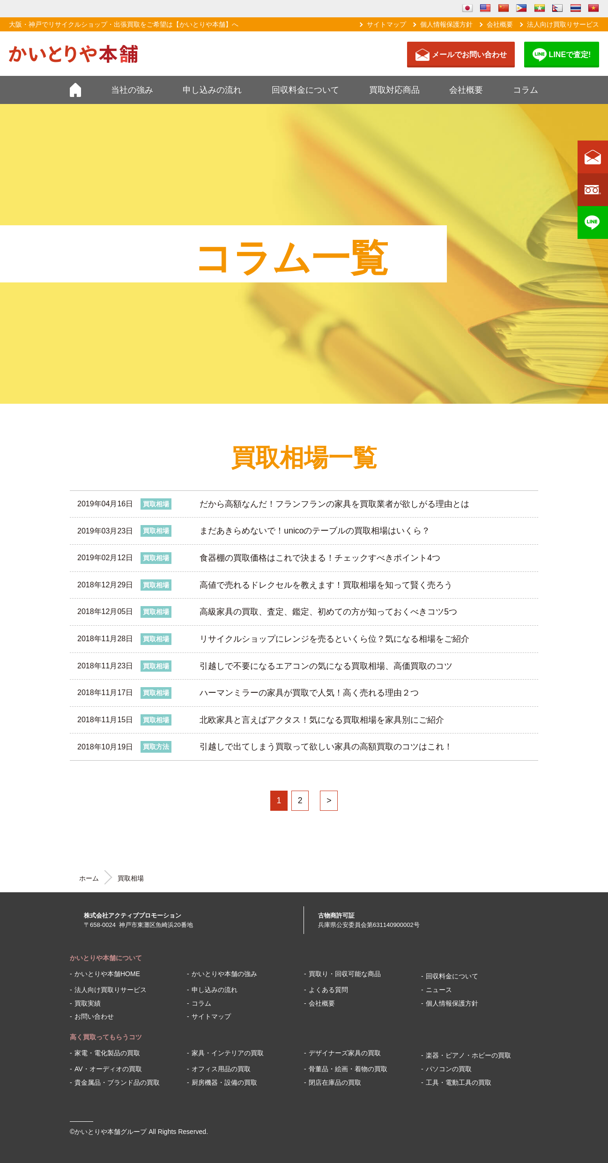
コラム (525, 90)
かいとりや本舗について (106, 958)
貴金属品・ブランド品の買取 (117, 1082)
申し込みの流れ (212, 90)
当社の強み (132, 90)
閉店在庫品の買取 (335, 1082)
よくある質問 (328, 989)
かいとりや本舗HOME (107, 974)
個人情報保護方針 (446, 24)
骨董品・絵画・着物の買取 (348, 1069)
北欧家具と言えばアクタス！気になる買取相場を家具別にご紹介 (322, 720)
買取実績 (87, 1003)
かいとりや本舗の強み (224, 974)
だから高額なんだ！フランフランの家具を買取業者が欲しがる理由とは (334, 504)
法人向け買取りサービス (563, 24)
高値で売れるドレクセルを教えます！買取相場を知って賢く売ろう (326, 585)
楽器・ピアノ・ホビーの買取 (468, 1055)
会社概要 (500, 24)
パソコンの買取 (449, 1069)
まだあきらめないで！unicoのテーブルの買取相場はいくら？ (315, 530)
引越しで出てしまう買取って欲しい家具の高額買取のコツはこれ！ (326, 746)
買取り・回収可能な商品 (345, 974)
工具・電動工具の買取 (458, 1082)
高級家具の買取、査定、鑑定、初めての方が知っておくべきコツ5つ (328, 611)
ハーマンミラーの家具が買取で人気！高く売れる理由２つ (309, 692)
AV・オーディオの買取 (108, 1069)
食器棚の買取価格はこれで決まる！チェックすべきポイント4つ (320, 558)
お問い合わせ (94, 1016)
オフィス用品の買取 (221, 1069)
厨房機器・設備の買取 (224, 1082)
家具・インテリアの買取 (228, 1053)
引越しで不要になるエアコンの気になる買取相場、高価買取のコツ (326, 666)
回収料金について (305, 90)
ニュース (439, 989)
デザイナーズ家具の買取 (345, 1053)
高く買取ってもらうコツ (106, 1037)
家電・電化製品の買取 (107, 1053)
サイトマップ (386, 24)
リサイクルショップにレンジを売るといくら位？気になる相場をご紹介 (334, 639)
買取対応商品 (394, 90)
